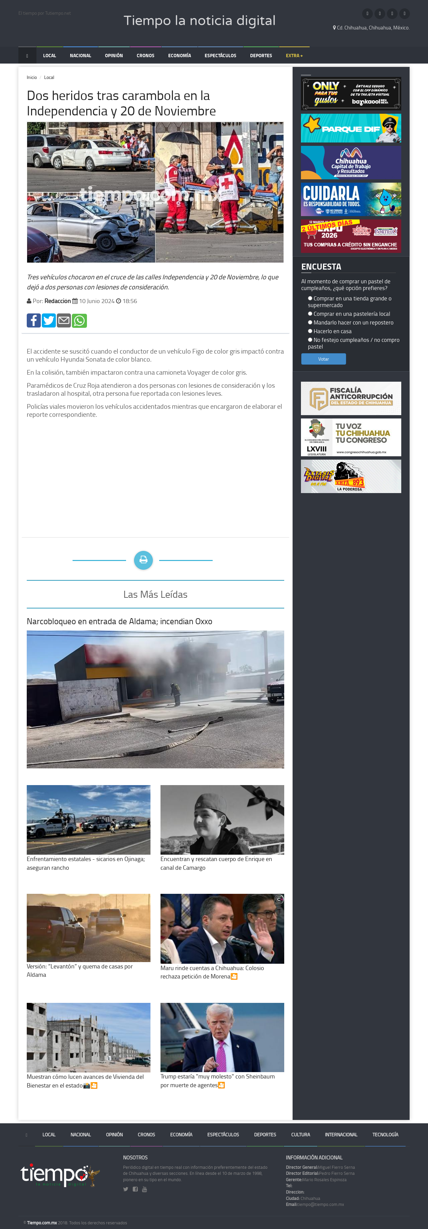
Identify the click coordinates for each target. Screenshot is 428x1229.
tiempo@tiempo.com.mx (315, 1204)
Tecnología (385, 1134)
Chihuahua (303, 1198)
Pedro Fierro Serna (320, 1173)
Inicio (32, 77)
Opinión (114, 55)
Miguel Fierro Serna (320, 1167)
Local (49, 55)
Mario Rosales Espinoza (316, 1179)
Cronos (145, 55)
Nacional (80, 55)
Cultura (300, 1134)
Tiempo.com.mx (42, 1223)
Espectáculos (220, 55)
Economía (179, 55)
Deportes (261, 55)
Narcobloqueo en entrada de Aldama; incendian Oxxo (119, 621)
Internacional (341, 1134)
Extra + (294, 55)
